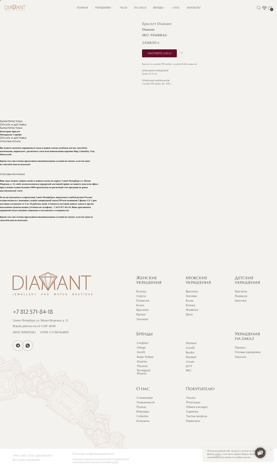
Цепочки (240, 300)
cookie (218, 454)
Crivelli (190, 348)
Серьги (141, 296)
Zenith (141, 352)
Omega (141, 347)
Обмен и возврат (197, 407)
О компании (144, 398)
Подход (141, 407)
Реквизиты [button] (193, 421)
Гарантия (192, 411)
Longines (142, 343)
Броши (141, 314)
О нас (142, 389)
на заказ (140, 8)
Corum (190, 361)
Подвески (192, 310)
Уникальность (145, 402)
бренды (158, 8)
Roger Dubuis (145, 357)
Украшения (102, 8)
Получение (193, 402)
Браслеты (192, 291)
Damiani (191, 343)
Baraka (190, 352)
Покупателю (200, 389)
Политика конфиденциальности (93, 453)
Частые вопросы (196, 416)
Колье (189, 300)
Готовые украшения (247, 352)
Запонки (191, 296)
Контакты (142, 421)
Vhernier (142, 366)
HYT (189, 366)
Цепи (189, 314)
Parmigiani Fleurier (143, 372)
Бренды (144, 334)
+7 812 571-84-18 (33, 312)
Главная (82, 8)
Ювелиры (142, 411)
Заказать (240, 357)
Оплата (191, 397)
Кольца (190, 305)
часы (123, 8)
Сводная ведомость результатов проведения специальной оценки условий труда (100, 461)
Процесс (240, 347)
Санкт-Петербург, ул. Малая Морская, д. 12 (40, 320)
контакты (194, 8)
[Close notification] (271, 449)
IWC (188, 370)
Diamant (191, 357)
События (142, 416)
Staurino (142, 361)
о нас (176, 8)
